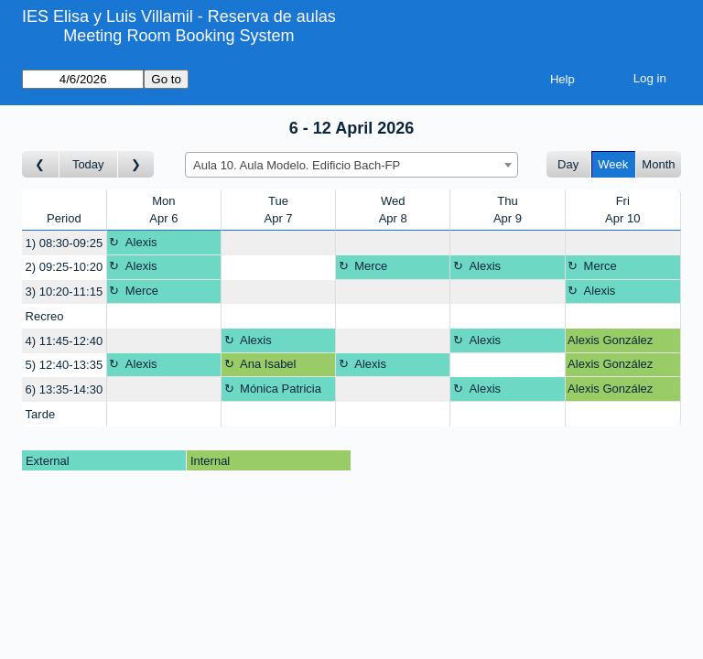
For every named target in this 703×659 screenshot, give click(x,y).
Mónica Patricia (280, 388)
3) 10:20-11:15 (64, 291)
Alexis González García (610, 343)
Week (613, 164)
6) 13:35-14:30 (64, 389)
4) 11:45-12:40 (64, 341)
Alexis (141, 242)
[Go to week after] (136, 164)
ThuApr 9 (507, 210)
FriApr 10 (622, 210)
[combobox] (351, 165)
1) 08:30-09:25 (64, 243)
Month (658, 164)
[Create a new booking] (278, 243)
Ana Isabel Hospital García (265, 367)
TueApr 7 (279, 210)
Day (568, 164)
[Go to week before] (40, 164)
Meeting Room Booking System (178, 36)
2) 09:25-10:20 (64, 267)
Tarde (41, 414)
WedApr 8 (393, 210)
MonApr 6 (163, 210)
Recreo (45, 316)
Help (562, 79)
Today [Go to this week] (88, 164)
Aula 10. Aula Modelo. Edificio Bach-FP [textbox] (296, 165)
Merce (370, 266)
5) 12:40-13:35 (64, 365)
